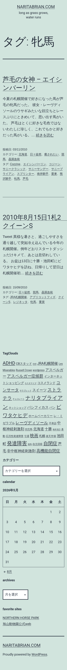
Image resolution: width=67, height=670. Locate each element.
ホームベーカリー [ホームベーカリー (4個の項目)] (40, 416)
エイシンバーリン (34, 164)
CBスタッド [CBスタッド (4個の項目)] (24, 363)
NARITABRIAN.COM (36, 6)
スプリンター (25, 173)
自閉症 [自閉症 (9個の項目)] (50, 443)
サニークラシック (14, 168)
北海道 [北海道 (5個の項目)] (38, 429)
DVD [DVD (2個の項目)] (35, 364)
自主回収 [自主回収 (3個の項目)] (38, 444)
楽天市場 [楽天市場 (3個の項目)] (51, 436)
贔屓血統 (14, 159)
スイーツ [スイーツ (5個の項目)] (39, 390)
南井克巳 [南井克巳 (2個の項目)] (57, 429)
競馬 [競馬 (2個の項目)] (30, 444)
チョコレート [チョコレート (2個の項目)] (18, 399)
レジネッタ (20, 301)
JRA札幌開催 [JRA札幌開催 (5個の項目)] (47, 363)
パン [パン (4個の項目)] (52, 407)
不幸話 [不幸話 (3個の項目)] (52, 423)
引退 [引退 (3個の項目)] (26, 436)
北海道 (23, 154)
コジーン (54, 164)
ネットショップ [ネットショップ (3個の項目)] (17, 407)
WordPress (39, 654)
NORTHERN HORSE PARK (21, 618)
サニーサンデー (38, 168)
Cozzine (15, 164)
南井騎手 (42, 173)
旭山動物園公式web (17, 624)
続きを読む (45, 135)
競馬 (36, 292)
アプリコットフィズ (42, 297)
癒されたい (51, 154)
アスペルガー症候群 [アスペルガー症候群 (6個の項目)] (25, 376)
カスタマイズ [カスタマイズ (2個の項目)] (30, 383)
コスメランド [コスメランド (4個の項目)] (46, 383)
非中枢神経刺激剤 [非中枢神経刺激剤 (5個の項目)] (21, 451)
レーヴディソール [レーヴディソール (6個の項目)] (32, 422)
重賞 (42, 301)
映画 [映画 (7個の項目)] (34, 435)
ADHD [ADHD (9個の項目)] (9, 363)
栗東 (54, 173)
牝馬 (17, 178)
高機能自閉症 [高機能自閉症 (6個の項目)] (48, 451)
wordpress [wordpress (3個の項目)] (38, 370)
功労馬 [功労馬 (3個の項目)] (28, 429)
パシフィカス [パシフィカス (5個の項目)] (38, 407)
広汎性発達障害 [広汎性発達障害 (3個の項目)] (14, 436)
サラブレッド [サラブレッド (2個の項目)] (25, 390)
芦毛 (25, 178)
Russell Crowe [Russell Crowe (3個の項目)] (24, 370)
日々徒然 (35, 154)
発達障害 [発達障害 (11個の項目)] (17, 443)
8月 (7, 571)
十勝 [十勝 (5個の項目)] (48, 429)
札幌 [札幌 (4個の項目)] (42, 436)
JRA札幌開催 (18, 297)
